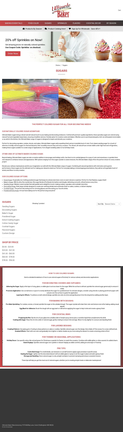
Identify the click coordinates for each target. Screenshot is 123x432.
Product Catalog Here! (55, 29)
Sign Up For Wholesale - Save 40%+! (84, 29)
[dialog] (119, 428)
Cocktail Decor (94, 23)
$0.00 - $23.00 (8, 247)
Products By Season (32, 29)
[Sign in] (112, 10)
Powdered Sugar (8, 216)
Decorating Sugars (9, 210)
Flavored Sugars (8, 230)
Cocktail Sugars (8, 226)
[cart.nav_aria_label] (118, 10)
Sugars (49, 23)
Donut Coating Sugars (11, 220)
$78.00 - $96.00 (8, 260)
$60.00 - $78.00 (8, 257)
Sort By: (101, 204)
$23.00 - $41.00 (8, 250)
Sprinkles (63, 23)
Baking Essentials (14, 23)
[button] (12, 53)
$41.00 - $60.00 (8, 253)
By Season (112, 23)
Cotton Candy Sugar (10, 223)
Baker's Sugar (7, 213)
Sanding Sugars (8, 206)
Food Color (34, 23)
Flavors (77, 23)
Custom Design (8, 233)
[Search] (109, 10)
